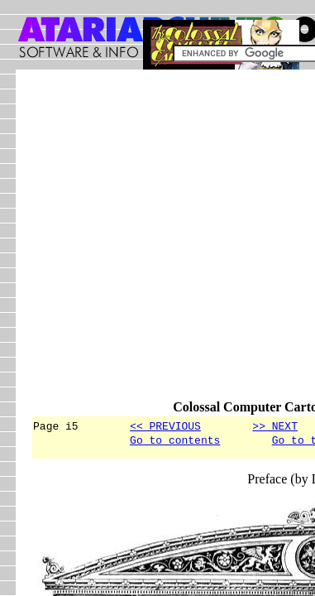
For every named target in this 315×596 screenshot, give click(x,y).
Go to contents (175, 442)
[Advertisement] (157, 242)
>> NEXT (275, 425)
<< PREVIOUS (165, 425)
